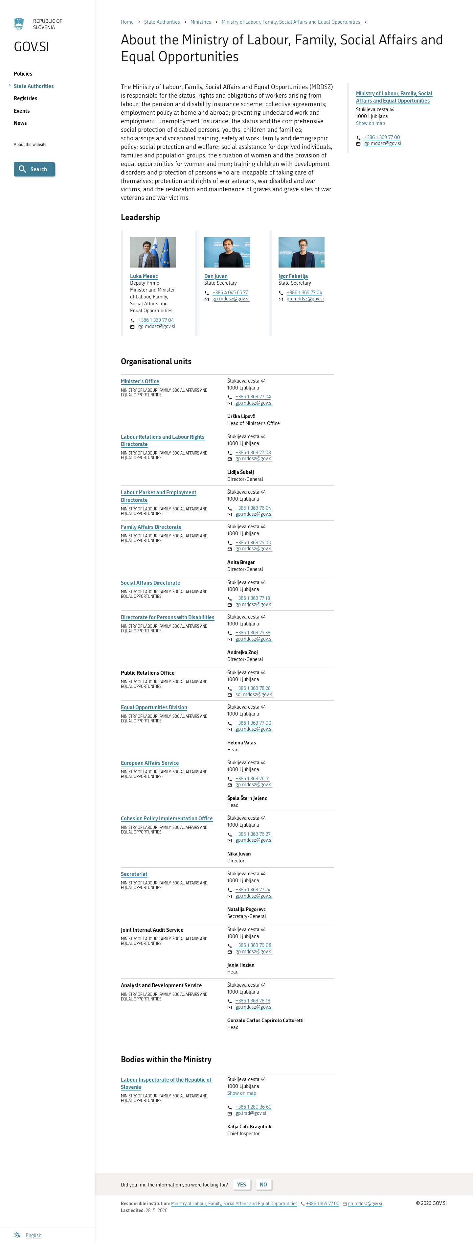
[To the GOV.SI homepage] (47, 35)
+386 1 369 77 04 (155, 320)
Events (22, 110)
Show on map (241, 1093)
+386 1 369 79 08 (253, 945)
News (20, 123)
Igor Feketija (293, 276)
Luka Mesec (144, 276)
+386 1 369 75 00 (253, 543)
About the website (30, 144)
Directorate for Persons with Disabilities (167, 617)
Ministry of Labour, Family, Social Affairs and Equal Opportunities (394, 96)
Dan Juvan (216, 276)
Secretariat (134, 874)
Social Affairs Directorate (150, 582)
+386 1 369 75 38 (253, 633)
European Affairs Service (150, 762)
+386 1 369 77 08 (253, 453)
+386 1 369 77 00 (253, 723)
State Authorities (34, 86)
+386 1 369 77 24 (253, 890)
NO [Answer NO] (263, 1184)
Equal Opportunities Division (154, 707)
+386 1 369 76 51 (253, 779)
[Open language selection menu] (27, 1234)
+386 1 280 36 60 (254, 1107)
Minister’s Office (140, 381)
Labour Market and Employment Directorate (158, 496)
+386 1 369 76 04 (253, 508)
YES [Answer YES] (241, 1184)
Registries (25, 98)
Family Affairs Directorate (151, 526)
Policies (23, 73)
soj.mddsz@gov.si (255, 694)
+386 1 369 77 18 (253, 598)
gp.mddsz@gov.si (156, 326)
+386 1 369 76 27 (253, 834)
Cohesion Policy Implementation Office (167, 818)
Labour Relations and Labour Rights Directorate (163, 440)
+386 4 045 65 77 (230, 292)
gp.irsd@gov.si (251, 1113)
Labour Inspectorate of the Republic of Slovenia (166, 1083)
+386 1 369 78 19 (253, 1001)
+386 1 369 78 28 (253, 688)
